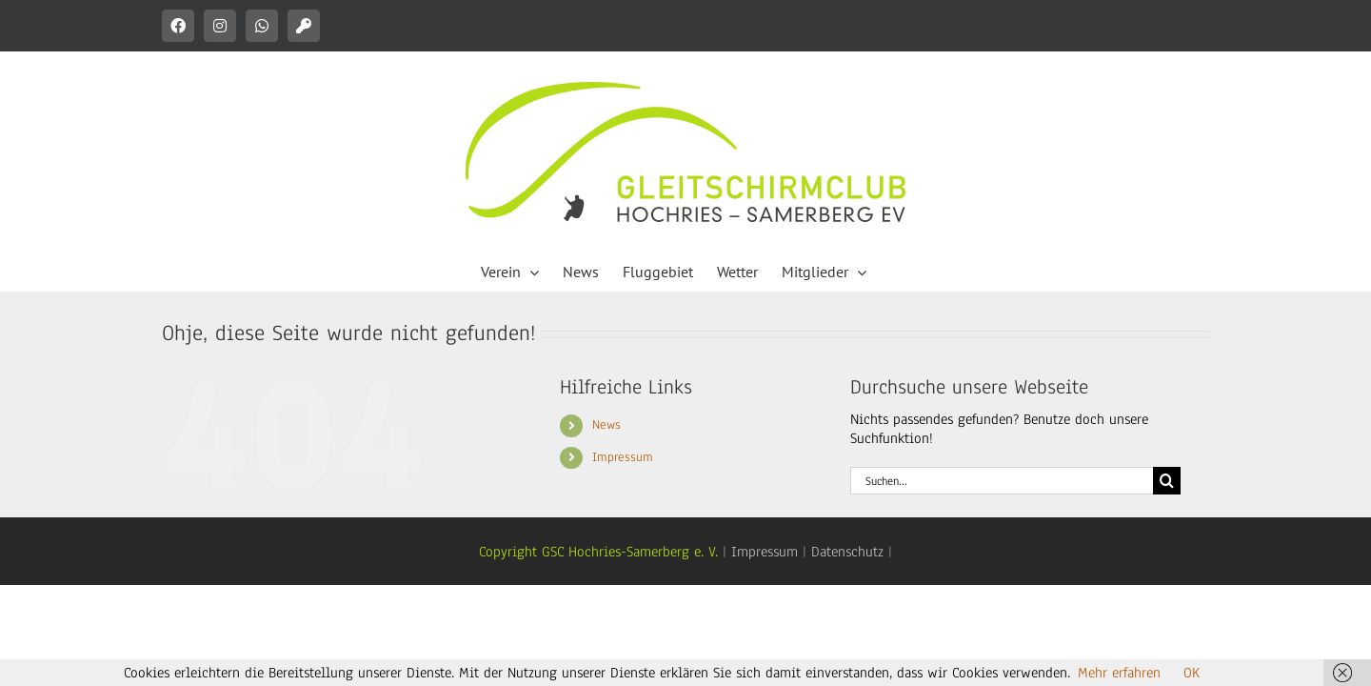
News (606, 425)
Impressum (622, 457)
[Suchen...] (1001, 480)
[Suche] (1167, 480)
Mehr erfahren (1119, 672)
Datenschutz (847, 551)
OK (1191, 672)
